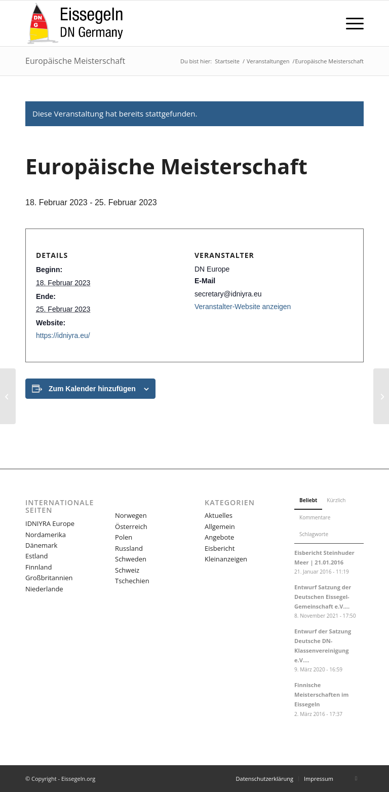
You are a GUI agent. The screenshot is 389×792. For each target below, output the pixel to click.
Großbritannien (49, 577)
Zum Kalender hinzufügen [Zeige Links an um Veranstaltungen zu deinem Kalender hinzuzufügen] (92, 389)
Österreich (131, 526)
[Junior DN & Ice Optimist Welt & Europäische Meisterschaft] (381, 396)
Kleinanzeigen (226, 558)
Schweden (130, 558)
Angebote (219, 537)
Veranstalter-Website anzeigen (242, 307)
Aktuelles (218, 515)
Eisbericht (220, 548)
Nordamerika (45, 534)
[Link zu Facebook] (356, 778)
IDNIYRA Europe (49, 523)
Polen (123, 537)
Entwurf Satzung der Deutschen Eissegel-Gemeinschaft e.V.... (322, 596)
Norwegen (131, 515)
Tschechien (132, 580)
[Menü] (350, 23)
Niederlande (44, 588)
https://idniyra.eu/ (63, 335)
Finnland (38, 567)
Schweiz (127, 570)
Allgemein (220, 526)
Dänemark (41, 545)
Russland (129, 548)
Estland (36, 555)
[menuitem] (350, 23)
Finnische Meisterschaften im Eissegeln (321, 694)
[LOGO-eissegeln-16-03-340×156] (75, 23)
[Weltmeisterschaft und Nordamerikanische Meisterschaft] (8, 396)
